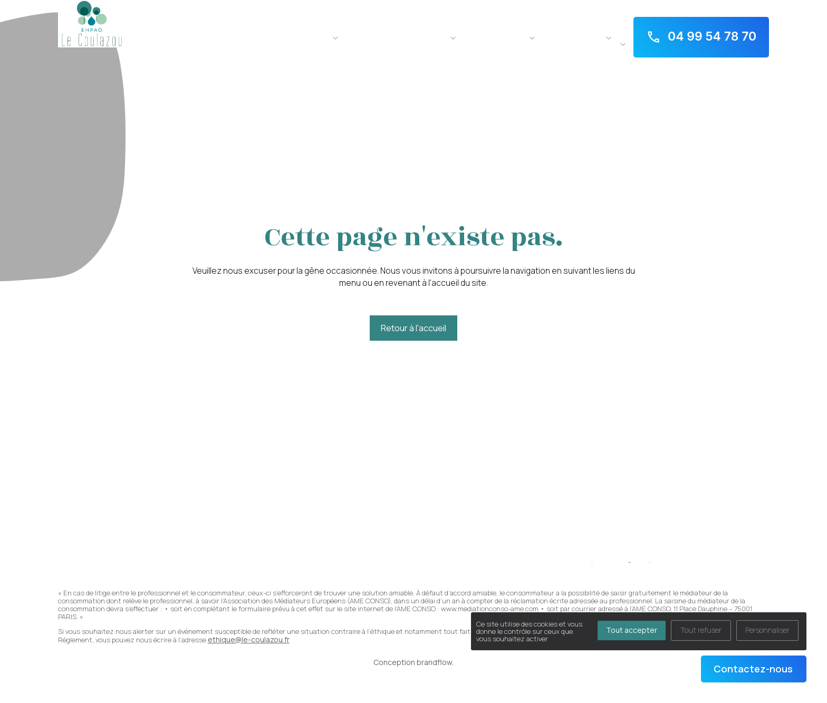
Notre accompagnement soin (395, 37)
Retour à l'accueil (413, 328)
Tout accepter (631, 630)
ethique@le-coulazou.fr (249, 639)
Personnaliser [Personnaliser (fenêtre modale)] (767, 630)
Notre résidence (301, 37)
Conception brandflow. (413, 662)
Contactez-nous (753, 668)
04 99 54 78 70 (701, 37)
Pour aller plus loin (572, 37)
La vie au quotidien (493, 37)
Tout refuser (701, 630)
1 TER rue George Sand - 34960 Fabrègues (698, 6)
